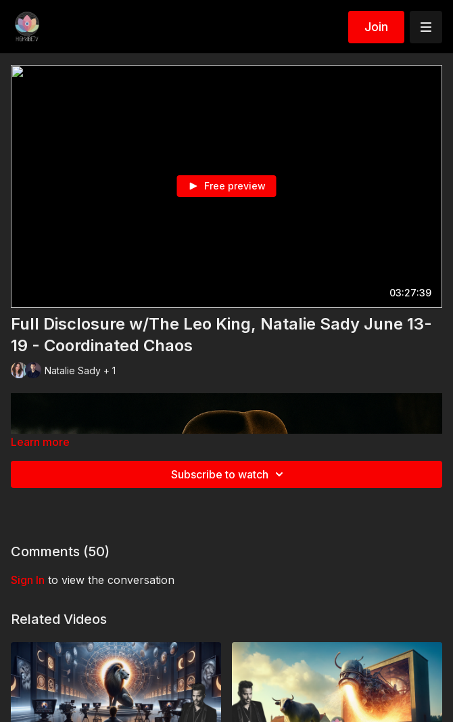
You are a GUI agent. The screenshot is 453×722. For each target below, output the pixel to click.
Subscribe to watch (229, 474)
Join (376, 27)
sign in (28, 580)
